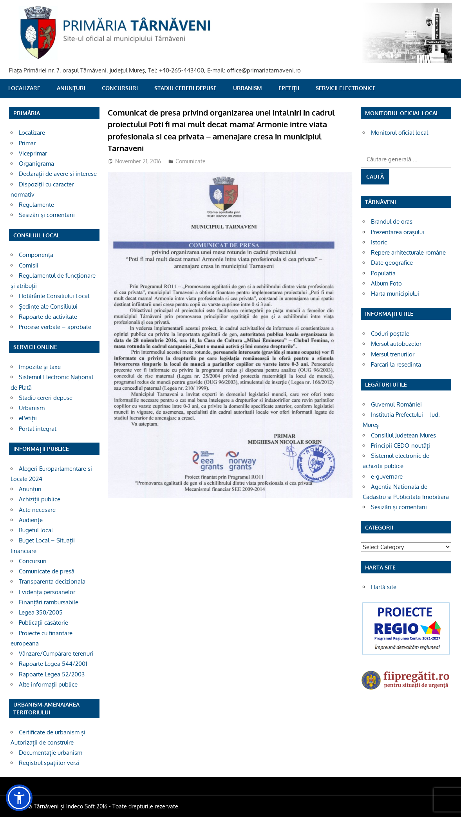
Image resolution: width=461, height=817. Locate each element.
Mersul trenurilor (392, 354)
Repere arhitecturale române (408, 252)
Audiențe (31, 520)
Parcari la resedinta (396, 364)
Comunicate (190, 161)
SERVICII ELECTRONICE (346, 88)
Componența (36, 254)
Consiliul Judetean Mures (403, 435)
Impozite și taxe (40, 367)
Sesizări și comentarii (47, 215)
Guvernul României (396, 404)
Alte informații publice (48, 684)
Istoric (379, 242)
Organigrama (36, 163)
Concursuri (120, 88)
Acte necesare (37, 509)
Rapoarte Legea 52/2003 (52, 674)
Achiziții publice (39, 499)
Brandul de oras (391, 221)
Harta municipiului (395, 293)
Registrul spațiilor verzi (49, 762)
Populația (383, 273)
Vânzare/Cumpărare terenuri (56, 653)
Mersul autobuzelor (396, 343)
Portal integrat (37, 428)
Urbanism (247, 88)
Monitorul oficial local (399, 132)
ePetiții (288, 88)
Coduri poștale (390, 333)
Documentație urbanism (50, 752)
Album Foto (386, 283)
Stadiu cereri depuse (185, 88)
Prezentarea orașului (397, 232)
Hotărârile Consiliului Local (54, 296)
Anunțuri (71, 88)
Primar (27, 143)
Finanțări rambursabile (48, 602)
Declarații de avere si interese (58, 173)
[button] (19, 797)
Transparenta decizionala (52, 581)
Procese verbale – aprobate (55, 327)
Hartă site (383, 587)
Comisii (28, 265)
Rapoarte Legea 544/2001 (53, 663)
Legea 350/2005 (41, 612)
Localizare (24, 88)
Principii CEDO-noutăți (400, 445)
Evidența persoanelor (47, 592)
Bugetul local (36, 530)
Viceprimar (33, 153)
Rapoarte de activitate (48, 316)
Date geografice (392, 262)
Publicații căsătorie (43, 622)
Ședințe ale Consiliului (48, 306)
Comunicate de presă (46, 571)
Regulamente (36, 204)
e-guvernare (387, 476)
